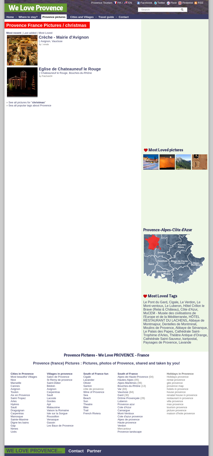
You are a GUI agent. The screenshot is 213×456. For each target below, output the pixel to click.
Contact (124, 17)
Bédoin (51, 385)
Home (10, 17)
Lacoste (51, 398)
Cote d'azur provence (130, 416)
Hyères (15, 404)
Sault (14, 407)
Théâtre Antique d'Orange (188, 335)
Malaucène (53, 407)
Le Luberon (173, 306)
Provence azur (126, 404)
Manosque (17, 416)
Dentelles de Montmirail (179, 324)
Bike (85, 407)
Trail (85, 410)
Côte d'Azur (189, 309)
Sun (85, 401)
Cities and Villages (82, 17)
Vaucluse (57, 41)
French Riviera (92, 413)
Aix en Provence (20, 395)
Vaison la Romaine (58, 410)
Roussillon (53, 416)
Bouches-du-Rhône (80, 72)
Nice (13, 379)
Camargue (124, 410)
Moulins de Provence (158, 327)
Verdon (122, 425)
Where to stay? (28, 17)
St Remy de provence (59, 379)
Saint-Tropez (18, 398)
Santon (87, 385)
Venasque (53, 419)
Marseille (16, 382)
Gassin (51, 422)
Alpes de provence (129, 419)
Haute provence (127, 422)
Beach (87, 398)
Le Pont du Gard (155, 302)
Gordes (51, 401)
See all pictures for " (27, 102)
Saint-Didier (54, 382)
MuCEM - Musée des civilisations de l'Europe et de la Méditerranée (169, 315)
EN (130, 2)
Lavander (88, 379)
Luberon (122, 401)
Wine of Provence (93, 392)
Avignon (45, 41)
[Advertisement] (175, 81)
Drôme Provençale (129, 398)
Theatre (87, 404)
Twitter (161, 2)
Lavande (185, 342)
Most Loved (45, 32)
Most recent (13, 32)
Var (119, 389)
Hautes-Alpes (125, 379)
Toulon (14, 392)
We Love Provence (36, 7)
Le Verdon (187, 302)
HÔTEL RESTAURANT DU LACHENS (171, 318)
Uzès (14, 431)
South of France (128, 373)
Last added (29, 32)
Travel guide (106, 17)
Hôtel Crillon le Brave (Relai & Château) (173, 307)
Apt (49, 404)
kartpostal (190, 338)
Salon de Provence (58, 376)
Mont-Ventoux (126, 413)
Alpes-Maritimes (127, 382)
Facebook (146, 2)
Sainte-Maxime (19, 419)
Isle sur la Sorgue (57, 413)
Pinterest (187, 2)
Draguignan (17, 410)
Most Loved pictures (166, 149)
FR (119, 2)
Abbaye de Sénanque (191, 327)
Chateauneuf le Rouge (54, 72)
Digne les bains (20, 422)
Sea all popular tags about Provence (30, 105)
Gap (13, 425)
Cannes (15, 385)
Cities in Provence (22, 373)
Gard (120, 395)
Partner (94, 451)
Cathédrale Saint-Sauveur (162, 338)
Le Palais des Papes (158, 331)
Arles (14, 401)
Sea (85, 395)
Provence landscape (130, 431)
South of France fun (95, 373)
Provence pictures (53, 17)
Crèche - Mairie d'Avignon (64, 37)
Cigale (173, 302)
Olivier (87, 382)
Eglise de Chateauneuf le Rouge (70, 69)
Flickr (174, 2)
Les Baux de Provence (60, 425)
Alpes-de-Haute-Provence (133, 376)
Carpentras (17, 413)
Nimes (14, 428)
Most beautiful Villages (24, 376)
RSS (200, 2)
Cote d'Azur (124, 407)
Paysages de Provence (160, 342)
